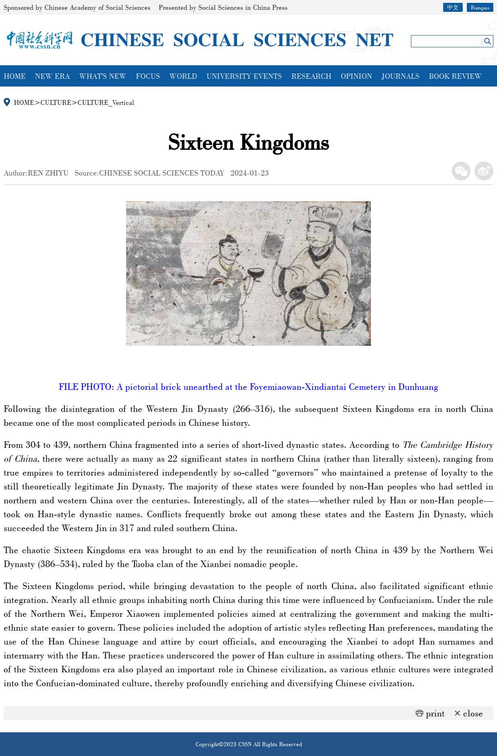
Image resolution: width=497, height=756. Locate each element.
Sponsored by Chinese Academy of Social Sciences (77, 7)
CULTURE (55, 102)
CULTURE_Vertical (106, 102)
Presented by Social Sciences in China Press (223, 7)
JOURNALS (400, 76)
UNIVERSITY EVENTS (244, 76)
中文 (453, 7)
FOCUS (148, 76)
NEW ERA (52, 76)
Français (480, 7)
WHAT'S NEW (102, 76)
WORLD (183, 76)
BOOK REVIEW (455, 76)
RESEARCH (311, 76)
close (473, 713)
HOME (15, 76)
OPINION (356, 76)
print (435, 713)
